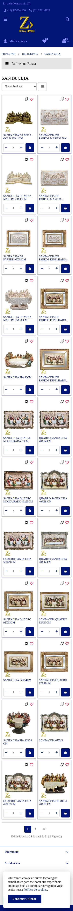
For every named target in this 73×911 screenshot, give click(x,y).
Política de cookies (35, 889)
